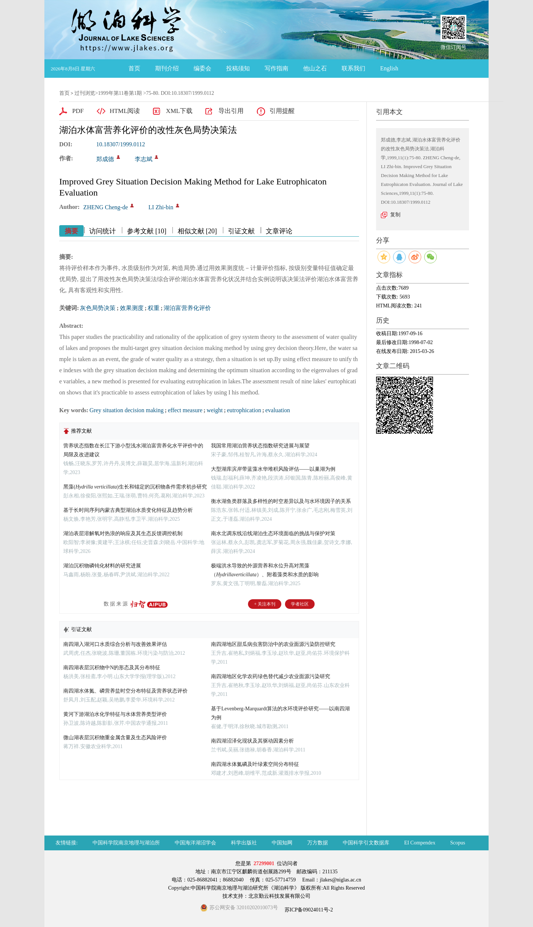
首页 (134, 68)
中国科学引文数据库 (366, 843)
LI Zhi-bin (160, 207)
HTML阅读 (125, 110)
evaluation (277, 410)
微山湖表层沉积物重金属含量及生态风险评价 (115, 737)
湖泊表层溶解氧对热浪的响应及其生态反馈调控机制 (122, 533)
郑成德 (105, 159)
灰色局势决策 (97, 308)
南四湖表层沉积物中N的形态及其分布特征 (111, 667)
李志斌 (143, 159)
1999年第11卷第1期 (120, 93)
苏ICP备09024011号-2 (308, 910)
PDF (78, 110)
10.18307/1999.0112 (120, 144)
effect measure (185, 410)
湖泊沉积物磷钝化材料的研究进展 (102, 565)
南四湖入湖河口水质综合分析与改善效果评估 (115, 644)
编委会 (202, 68)
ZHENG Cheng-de (105, 207)
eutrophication (244, 410)
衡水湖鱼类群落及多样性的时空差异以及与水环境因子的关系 (281, 501)
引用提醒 (282, 110)
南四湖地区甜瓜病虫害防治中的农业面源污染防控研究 (273, 644)
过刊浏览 (84, 93)
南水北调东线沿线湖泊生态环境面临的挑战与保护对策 (273, 533)
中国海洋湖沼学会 (195, 843)
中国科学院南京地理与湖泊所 (126, 843)
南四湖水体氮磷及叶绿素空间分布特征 (255, 764)
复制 (395, 214)
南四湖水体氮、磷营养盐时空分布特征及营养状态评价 (125, 691)
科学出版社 (244, 843)
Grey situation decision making (127, 410)
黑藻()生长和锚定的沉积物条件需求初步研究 (135, 487)
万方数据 (317, 843)
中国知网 (282, 843)
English (389, 68)
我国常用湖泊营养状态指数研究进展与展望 (260, 446)
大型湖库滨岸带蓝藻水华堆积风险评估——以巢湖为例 (273, 469)
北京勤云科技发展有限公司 (279, 896)
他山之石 (315, 68)
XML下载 (179, 110)
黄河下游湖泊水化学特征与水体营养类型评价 (115, 714)
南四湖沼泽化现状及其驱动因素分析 (252, 741)
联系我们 (353, 68)
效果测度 (132, 308)
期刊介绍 (167, 68)
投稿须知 (238, 68)
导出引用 (231, 110)
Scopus (457, 843)
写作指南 (276, 68)
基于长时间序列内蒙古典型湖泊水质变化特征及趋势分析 (128, 510)
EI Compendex (419, 843)
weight (215, 410)
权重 (154, 308)
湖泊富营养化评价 (187, 308)
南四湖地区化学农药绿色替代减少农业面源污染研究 (270, 676)
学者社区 (300, 604)
